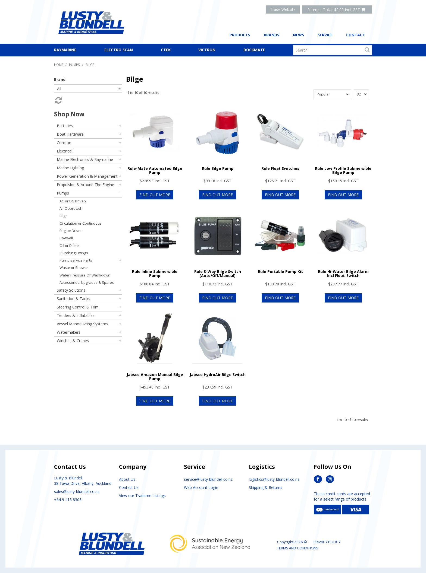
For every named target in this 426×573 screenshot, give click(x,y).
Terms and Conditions (297, 548)
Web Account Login (201, 487)
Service (325, 34)
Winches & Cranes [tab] (73, 340)
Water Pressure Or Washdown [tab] (84, 275)
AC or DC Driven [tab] (72, 201)
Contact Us (129, 487)
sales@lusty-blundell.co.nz (76, 491)
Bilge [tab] (63, 215)
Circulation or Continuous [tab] (80, 223)
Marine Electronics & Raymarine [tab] (85, 159)
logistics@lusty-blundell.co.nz (274, 479)
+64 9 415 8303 (68, 499)
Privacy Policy (327, 541)
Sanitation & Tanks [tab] (73, 298)
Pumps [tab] (63, 193)
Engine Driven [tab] (71, 230)
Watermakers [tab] (68, 332)
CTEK (166, 49)
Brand (59, 79)
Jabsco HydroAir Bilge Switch (218, 374)
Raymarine (65, 49)
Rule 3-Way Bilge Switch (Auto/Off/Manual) (217, 273)
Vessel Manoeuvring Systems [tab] (82, 323)
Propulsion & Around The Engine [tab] (85, 184)
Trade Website (283, 9)
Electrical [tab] (64, 151)
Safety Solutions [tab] (71, 290)
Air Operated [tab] (70, 208)
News (298, 34)
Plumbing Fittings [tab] (73, 252)
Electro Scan (118, 49)
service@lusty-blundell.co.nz (208, 479)
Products (240, 34)
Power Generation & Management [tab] (87, 176)
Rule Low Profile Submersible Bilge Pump (343, 170)
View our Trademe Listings (142, 495)
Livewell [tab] (66, 237)
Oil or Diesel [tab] (69, 245)
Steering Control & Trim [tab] (78, 307)
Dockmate (254, 49)
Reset (58, 100)
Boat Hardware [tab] (70, 134)
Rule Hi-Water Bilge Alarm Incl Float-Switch (343, 273)
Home (58, 64)
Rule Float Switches (280, 168)
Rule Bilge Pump (217, 168)
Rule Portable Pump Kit (280, 271)
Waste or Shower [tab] (73, 267)
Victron (206, 49)
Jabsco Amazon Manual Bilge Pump (155, 376)
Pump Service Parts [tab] (75, 260)
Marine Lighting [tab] (70, 167)
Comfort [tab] (64, 142)
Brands (271, 34)
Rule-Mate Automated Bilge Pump (154, 170)
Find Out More (154, 194)
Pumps (74, 64)
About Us (127, 479)
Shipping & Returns (265, 487)
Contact (355, 34)
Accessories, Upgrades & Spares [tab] (86, 282)
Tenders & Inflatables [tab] (76, 315)
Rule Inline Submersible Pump (154, 273)
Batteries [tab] (65, 125)
